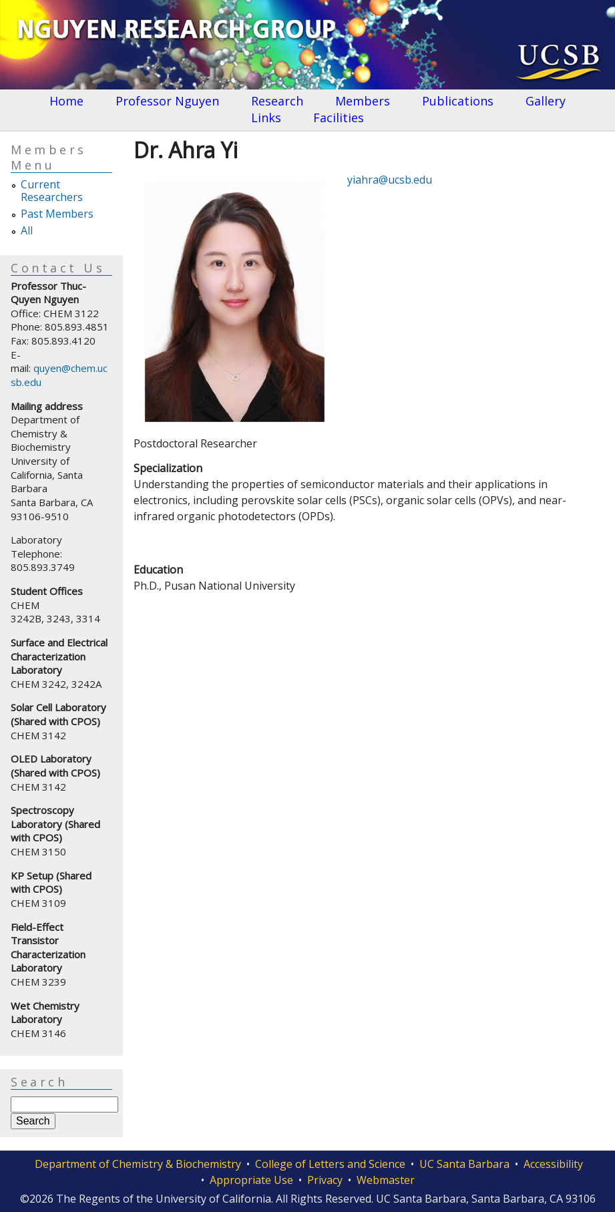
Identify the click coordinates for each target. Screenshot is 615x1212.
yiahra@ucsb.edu (389, 179)
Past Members (57, 214)
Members (362, 101)
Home (66, 101)
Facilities (338, 118)
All (27, 230)
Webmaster (386, 1180)
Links (266, 118)
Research (277, 101)
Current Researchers (52, 191)
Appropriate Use (251, 1180)
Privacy (325, 1180)
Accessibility (553, 1164)
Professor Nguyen (167, 101)
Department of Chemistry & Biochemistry (138, 1164)
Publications (457, 101)
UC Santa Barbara (464, 1164)
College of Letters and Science (330, 1164)
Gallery (546, 101)
